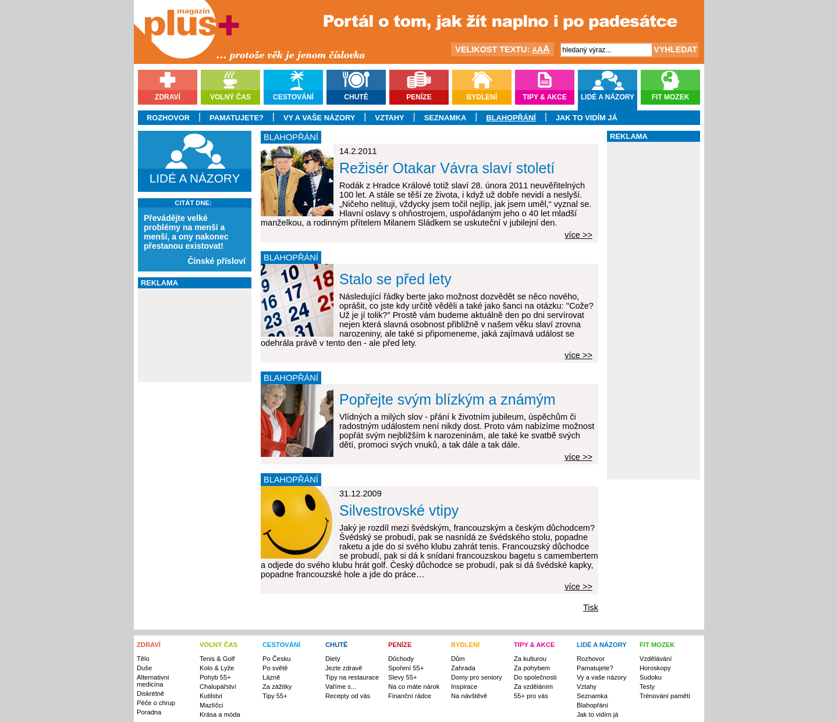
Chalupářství (218, 686)
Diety (332, 658)
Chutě (356, 97)
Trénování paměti (665, 695)
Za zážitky (277, 686)
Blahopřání (510, 117)
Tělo (143, 658)
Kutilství (211, 695)
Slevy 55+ (402, 677)
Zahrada (463, 667)
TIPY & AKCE (534, 644)
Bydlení (482, 97)
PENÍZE (399, 644)
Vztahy (389, 117)
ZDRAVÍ (149, 644)
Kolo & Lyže (217, 667)
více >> (578, 235)
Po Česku (276, 658)
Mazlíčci (211, 705)
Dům (458, 658)
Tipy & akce (544, 97)
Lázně (271, 677)
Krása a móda (220, 714)
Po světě (275, 667)
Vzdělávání (656, 658)
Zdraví (167, 97)
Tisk (590, 607)
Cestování (293, 97)
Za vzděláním (533, 686)
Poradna (149, 712)
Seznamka (445, 117)
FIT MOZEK (657, 644)
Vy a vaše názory (319, 117)
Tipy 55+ (274, 695)
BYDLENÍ (465, 644)
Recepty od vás (347, 695)
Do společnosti (535, 677)
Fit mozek (671, 97)
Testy (647, 686)
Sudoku (651, 677)
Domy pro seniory (476, 677)
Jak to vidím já (586, 117)
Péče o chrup (156, 702)
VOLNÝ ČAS (218, 644)
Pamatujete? (237, 117)
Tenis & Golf (217, 658)
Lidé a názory (607, 97)
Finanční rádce (409, 695)
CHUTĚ (336, 644)
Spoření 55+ (406, 667)
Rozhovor (168, 117)
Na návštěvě (469, 695)
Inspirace (464, 686)
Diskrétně (150, 693)
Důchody (401, 658)
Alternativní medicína (153, 681)
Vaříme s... (340, 686)
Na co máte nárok (413, 686)
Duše (144, 667)
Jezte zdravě (343, 667)
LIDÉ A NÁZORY (602, 644)
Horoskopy (655, 667)
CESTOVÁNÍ (281, 644)
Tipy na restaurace (352, 677)
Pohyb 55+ (215, 677)
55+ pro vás (531, 695)
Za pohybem (532, 667)
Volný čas (230, 97)
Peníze (418, 97)
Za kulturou (530, 658)
